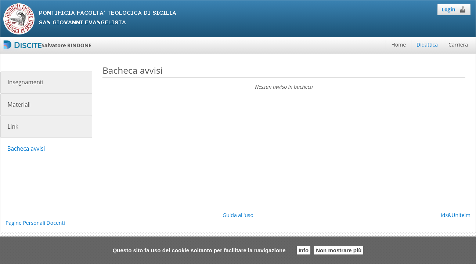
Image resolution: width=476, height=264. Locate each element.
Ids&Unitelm (455, 215)
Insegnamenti (25, 82)
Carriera (458, 44)
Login (453, 9)
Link (12, 127)
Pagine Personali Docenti (35, 222)
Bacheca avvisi (26, 149)
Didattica (427, 44)
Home (398, 44)
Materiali (18, 105)
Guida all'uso (238, 215)
